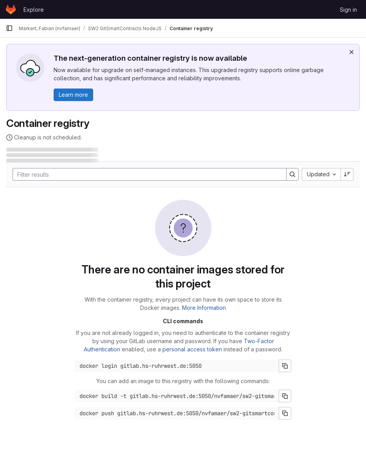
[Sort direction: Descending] (347, 174)
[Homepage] (10, 9)
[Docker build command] (177, 396)
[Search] (145, 174)
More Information (204, 307)
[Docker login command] (177, 366)
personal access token (192, 349)
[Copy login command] (285, 366)
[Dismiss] (351, 52)
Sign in (348, 9)
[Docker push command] (177, 413)
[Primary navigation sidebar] (9, 28)
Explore (33, 9)
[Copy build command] (285, 396)
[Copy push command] (285, 413)
